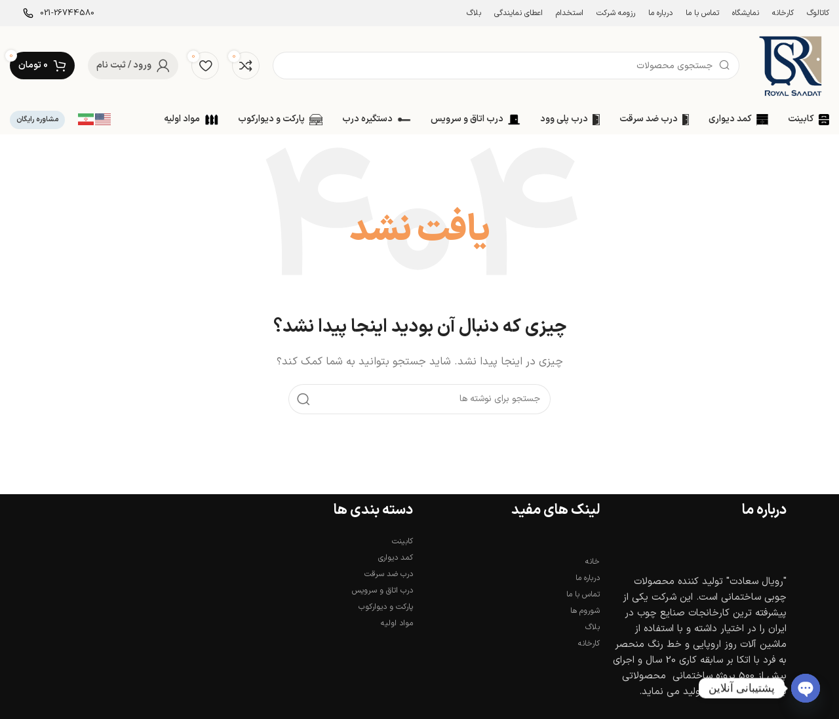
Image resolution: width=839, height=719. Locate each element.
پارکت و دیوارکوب (386, 607)
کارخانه (589, 644)
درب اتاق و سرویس (382, 590)
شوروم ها (585, 611)
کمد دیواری (395, 558)
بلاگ (592, 627)
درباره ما (588, 578)
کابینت (402, 541)
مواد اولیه (397, 623)
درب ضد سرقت (388, 574)
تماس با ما (583, 594)
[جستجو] (506, 65)
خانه (592, 562)
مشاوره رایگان (37, 119)
